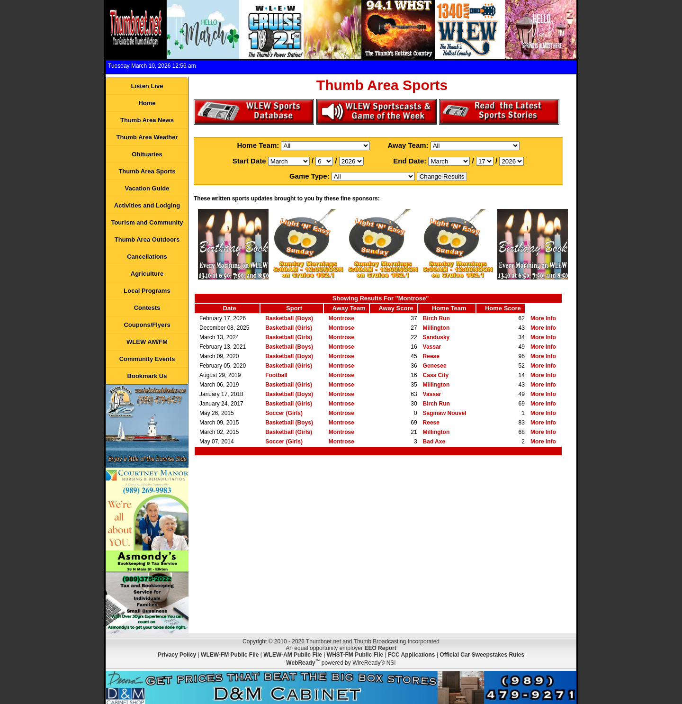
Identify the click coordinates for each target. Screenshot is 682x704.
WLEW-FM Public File (230, 654)
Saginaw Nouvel (445, 413)
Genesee (435, 365)
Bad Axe (434, 441)
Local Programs (147, 290)
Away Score (395, 308)
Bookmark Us (147, 375)
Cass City (436, 375)
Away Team (348, 308)
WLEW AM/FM (147, 341)
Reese (431, 356)
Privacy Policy (177, 654)
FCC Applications (411, 654)
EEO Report (380, 648)
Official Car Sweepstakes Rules (482, 654)
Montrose (341, 318)
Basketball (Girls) (288, 328)
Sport (294, 308)
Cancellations (147, 256)
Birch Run (436, 318)
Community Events (147, 358)
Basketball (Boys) (289, 318)
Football (276, 375)
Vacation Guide (147, 188)
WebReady (300, 662)
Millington (436, 328)
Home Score (503, 308)
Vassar (432, 346)
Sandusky (436, 337)
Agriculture (147, 273)
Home (146, 103)
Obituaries (147, 154)
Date (229, 308)
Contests (147, 307)
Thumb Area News (147, 120)
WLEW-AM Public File (292, 654)
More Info (543, 318)
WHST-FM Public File (355, 654)
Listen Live (147, 86)
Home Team (449, 308)
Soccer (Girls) (284, 413)
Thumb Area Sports (146, 171)
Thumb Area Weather (147, 137)
